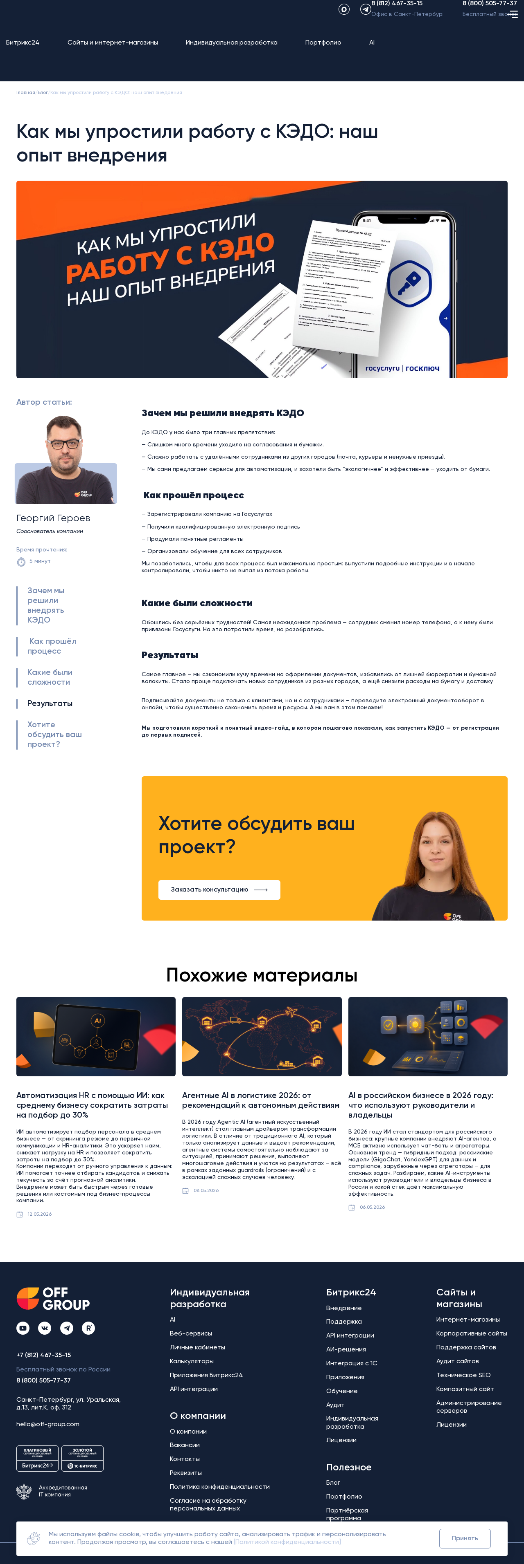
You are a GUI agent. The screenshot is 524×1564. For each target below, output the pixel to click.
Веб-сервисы (191, 1334)
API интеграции (194, 1389)
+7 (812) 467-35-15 (43, 1355)
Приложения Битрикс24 (206, 1375)
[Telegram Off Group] (66, 1328)
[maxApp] (327, 24)
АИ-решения (346, 1350)
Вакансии (185, 1445)
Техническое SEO (463, 1375)
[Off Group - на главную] (43, 24)
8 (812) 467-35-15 (396, 19)
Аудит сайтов (457, 1361)
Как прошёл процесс (52, 647)
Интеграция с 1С (351, 1363)
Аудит (335, 1405)
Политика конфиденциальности (220, 1487)
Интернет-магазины (468, 1320)
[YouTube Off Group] (22, 1328)
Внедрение (344, 1308)
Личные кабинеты (197, 1347)
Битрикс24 (23, 56)
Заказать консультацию (219, 890)
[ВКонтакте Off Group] (44, 1328)
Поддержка (344, 1322)
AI (372, 56)
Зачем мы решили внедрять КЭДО (45, 606)
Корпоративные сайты (471, 1334)
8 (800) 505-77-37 (490, 19)
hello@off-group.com (47, 1424)
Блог (333, 1483)
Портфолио (323, 56)
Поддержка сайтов (466, 1347)
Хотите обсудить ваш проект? (54, 735)
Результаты (49, 704)
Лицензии (341, 1440)
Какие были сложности (49, 678)
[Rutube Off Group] (88, 1328)
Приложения (345, 1377)
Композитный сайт (465, 1389)
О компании (198, 1416)
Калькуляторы (192, 1361)
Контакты (185, 1459)
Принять (465, 1538)
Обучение (342, 1391)
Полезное (349, 1467)
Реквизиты (186, 1473)
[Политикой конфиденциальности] (287, 1542)
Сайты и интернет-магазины (113, 56)
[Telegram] (349, 24)
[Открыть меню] (512, 56)
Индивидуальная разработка (232, 56)
